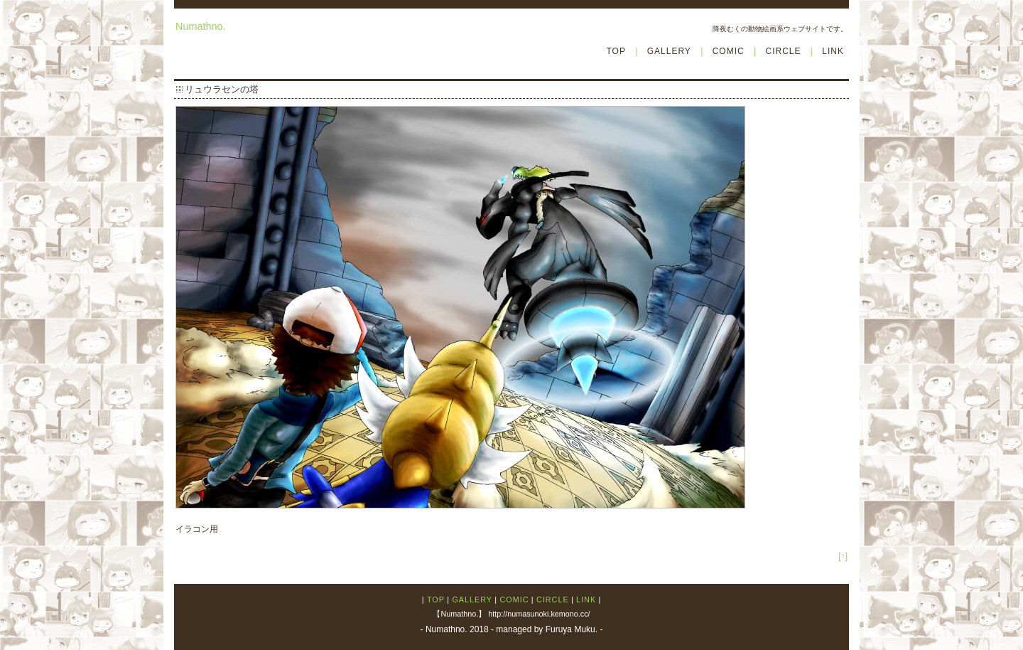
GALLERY (669, 51)
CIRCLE (783, 51)
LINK (833, 51)
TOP (615, 51)
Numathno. (200, 26)
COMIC (729, 51)
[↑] (843, 556)
